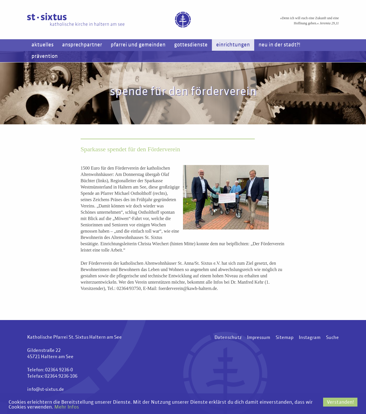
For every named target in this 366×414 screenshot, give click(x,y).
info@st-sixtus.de (45, 389)
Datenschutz (228, 337)
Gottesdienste (191, 45)
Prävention (44, 56)
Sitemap (284, 337)
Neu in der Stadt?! (279, 45)
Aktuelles (42, 45)
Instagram (310, 337)
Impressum (258, 337)
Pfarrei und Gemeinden (138, 45)
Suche (332, 337)
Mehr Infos (66, 407)
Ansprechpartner (82, 45)
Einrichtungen (233, 45)
